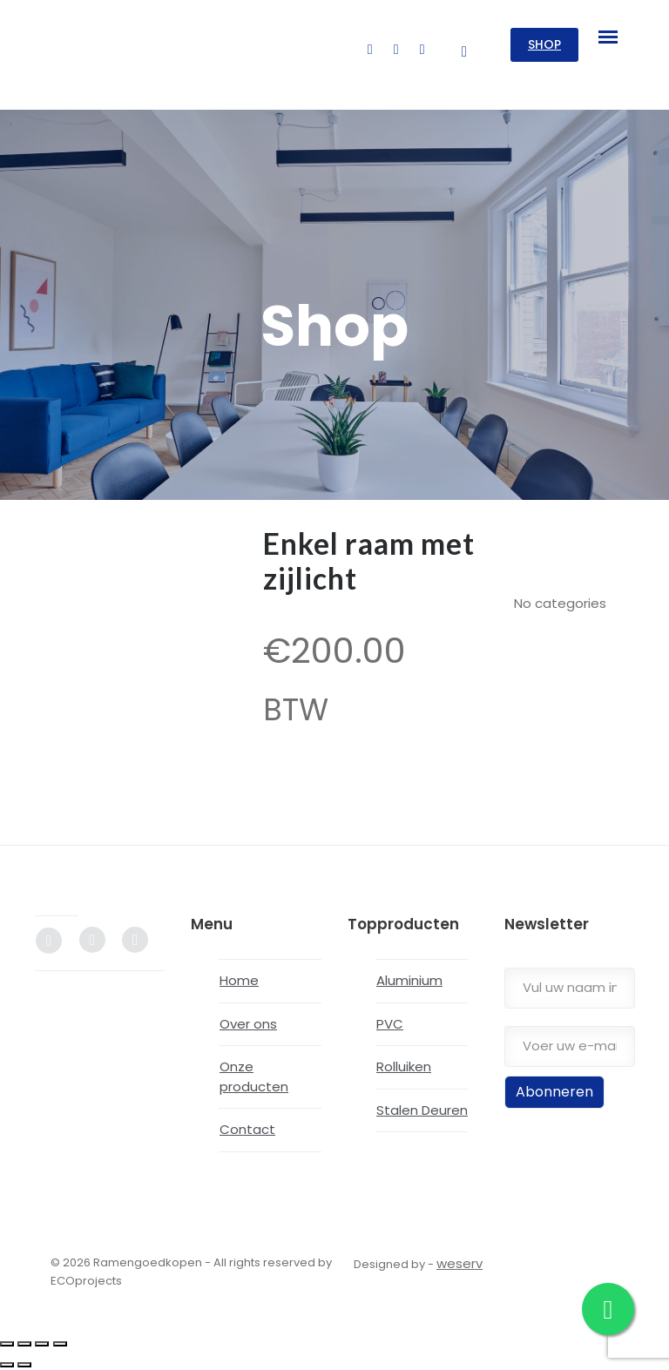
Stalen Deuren (422, 1110)
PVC (389, 1024)
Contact (247, 1129)
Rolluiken (403, 1066)
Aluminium (409, 980)
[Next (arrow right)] (24, 1364)
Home (239, 980)
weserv (459, 1263)
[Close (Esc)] (60, 1343)
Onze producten (254, 1076)
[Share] (42, 1343)
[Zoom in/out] (7, 1343)
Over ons (248, 1024)
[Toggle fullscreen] (24, 1343)
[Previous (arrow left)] (7, 1364)
